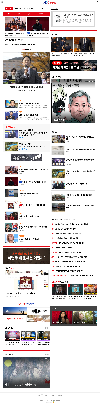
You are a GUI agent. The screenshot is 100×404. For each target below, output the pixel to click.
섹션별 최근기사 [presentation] (56, 220)
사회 (19, 14)
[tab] (57, 220)
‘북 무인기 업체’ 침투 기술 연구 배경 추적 (32, 147)
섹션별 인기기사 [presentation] (69, 220)
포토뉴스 (54, 35)
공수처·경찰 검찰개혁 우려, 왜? (14, 40)
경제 (29, 14)
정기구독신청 (59, 395)
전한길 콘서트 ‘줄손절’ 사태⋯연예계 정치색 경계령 (20, 45)
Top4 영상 (59, 282)
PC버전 (45, 395)
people (41, 14)
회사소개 (52, 395)
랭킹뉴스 (54, 132)
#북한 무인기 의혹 (25, 144)
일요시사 (9, 268)
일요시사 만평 (56, 77)
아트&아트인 (9, 355)
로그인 (39, 395)
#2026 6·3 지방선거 (26, 130)
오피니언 (54, 8)
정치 (8, 14)
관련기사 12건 (23, 149)
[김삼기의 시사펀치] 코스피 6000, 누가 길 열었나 (29, 8)
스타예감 (54, 308)
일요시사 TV (9, 328)
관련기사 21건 (23, 137)
